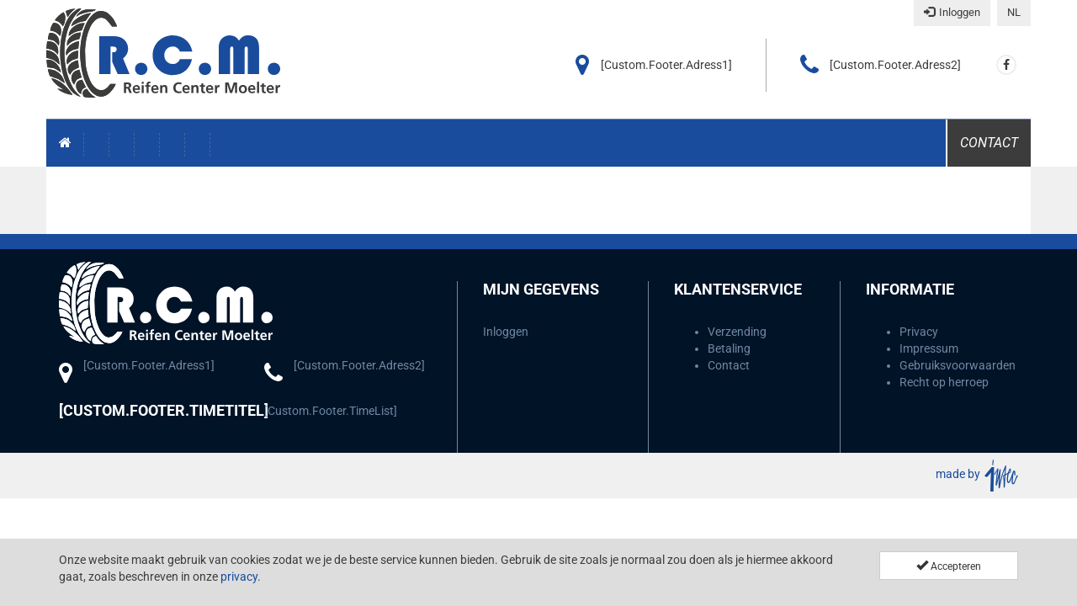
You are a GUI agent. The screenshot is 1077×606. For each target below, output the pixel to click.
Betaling (729, 348)
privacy (238, 576)
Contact (989, 143)
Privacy (918, 331)
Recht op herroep (944, 382)
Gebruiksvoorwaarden (957, 365)
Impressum (928, 348)
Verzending (737, 331)
